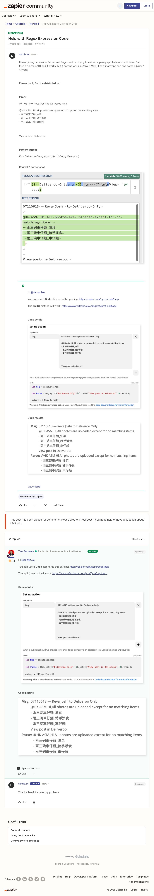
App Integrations (139, 881)
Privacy (144, 889)
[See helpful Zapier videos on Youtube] (43, 879)
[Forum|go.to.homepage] (29, 6)
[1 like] (28, 768)
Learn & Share (30, 15)
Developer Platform (85, 876)
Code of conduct (20, 830)
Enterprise (126, 876)
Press (104, 876)
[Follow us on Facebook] (18, 879)
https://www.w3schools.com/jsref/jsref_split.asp (89, 305)
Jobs (114, 876)
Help (68, 876)
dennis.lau (24, 54)
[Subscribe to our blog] (30, 879)
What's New (53, 15)
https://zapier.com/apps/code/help (99, 299)
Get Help (9, 15)
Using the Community (23, 835)
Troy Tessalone (26, 551)
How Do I (34, 23)
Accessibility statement (88, 863)
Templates (142, 876)
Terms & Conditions (64, 863)
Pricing (57, 876)
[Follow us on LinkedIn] (24, 879)
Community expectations (25, 840)
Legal (134, 889)
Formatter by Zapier (31, 496)
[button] (132, 6)
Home (8, 23)
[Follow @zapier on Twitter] (36, 879)
